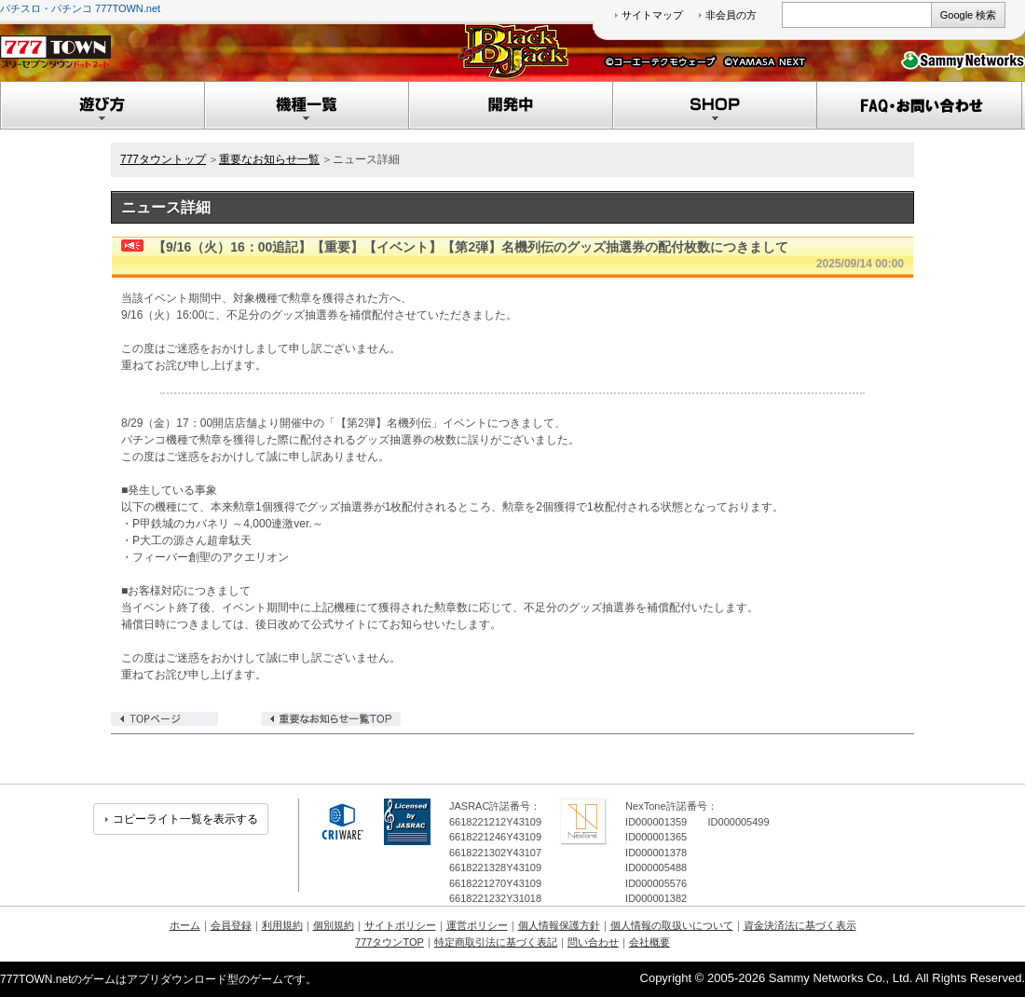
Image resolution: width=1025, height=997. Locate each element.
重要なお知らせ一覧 (269, 159)
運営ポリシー (477, 925)
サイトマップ (652, 14)
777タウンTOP (389, 942)
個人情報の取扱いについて (671, 925)
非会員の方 (731, 14)
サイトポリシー (400, 925)
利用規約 (282, 925)
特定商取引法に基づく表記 (495, 942)
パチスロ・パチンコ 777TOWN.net (80, 8)
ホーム (185, 925)
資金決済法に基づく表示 (800, 925)
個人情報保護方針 (559, 925)
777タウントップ (163, 159)
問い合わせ (593, 942)
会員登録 (231, 925)
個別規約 (333, 925)
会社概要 (649, 942)
